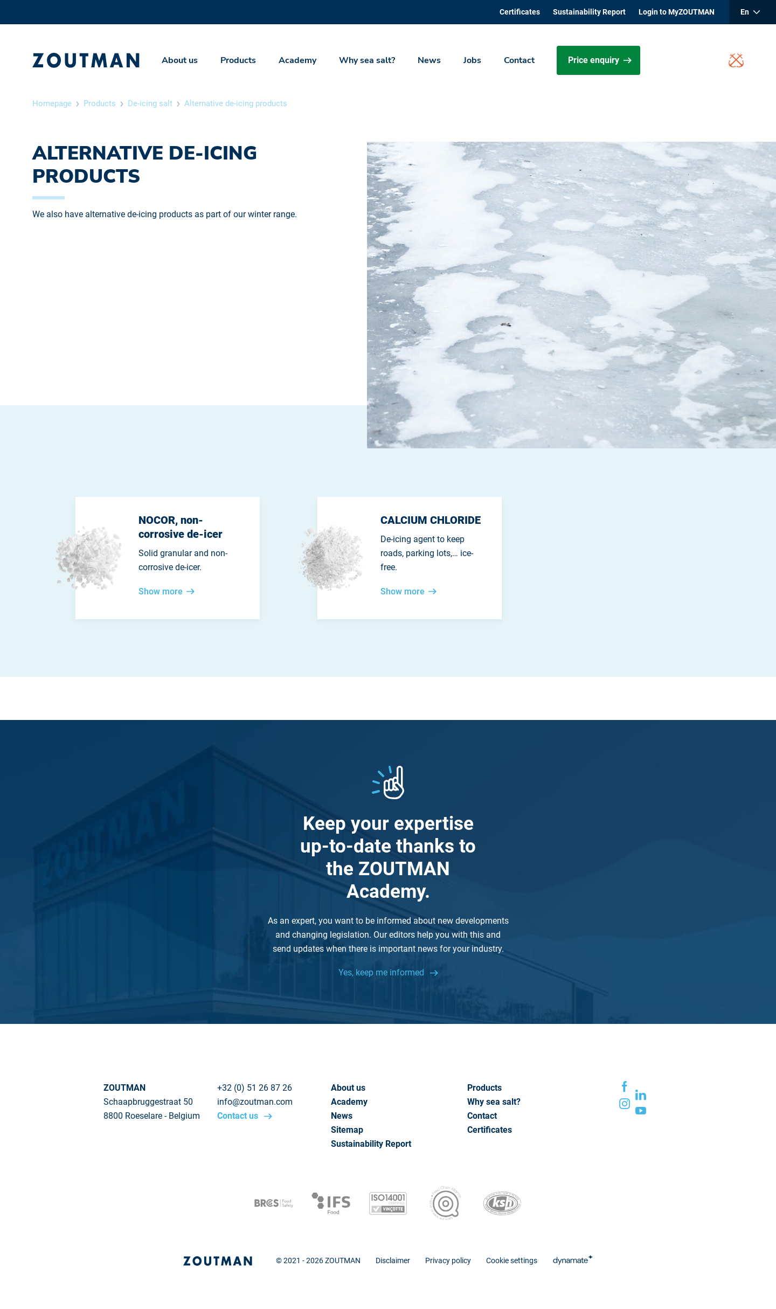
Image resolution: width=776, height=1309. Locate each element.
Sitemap (347, 1130)
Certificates (520, 12)
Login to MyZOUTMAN (677, 12)
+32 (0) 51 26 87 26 (254, 1088)
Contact (519, 60)
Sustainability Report (589, 12)
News (429, 60)
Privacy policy (448, 1260)
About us (180, 60)
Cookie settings (511, 1260)
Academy (297, 60)
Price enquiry (600, 60)
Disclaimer (393, 1260)
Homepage (52, 103)
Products (238, 60)
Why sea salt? (367, 60)
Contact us (238, 1116)
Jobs (472, 60)
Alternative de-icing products (235, 103)
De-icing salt (150, 103)
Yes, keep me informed (382, 972)
